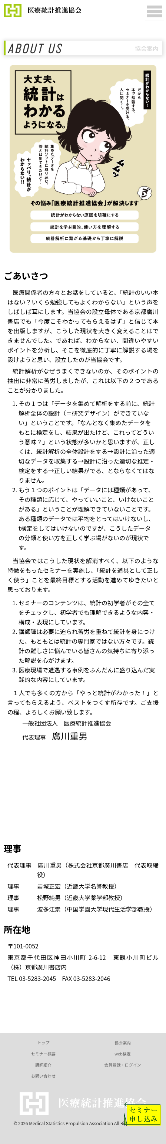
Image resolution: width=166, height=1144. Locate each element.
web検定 (122, 1054)
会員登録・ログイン (122, 1065)
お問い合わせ (43, 1076)
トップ (43, 1042)
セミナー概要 (43, 1054)
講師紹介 (43, 1065)
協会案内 (122, 1042)
